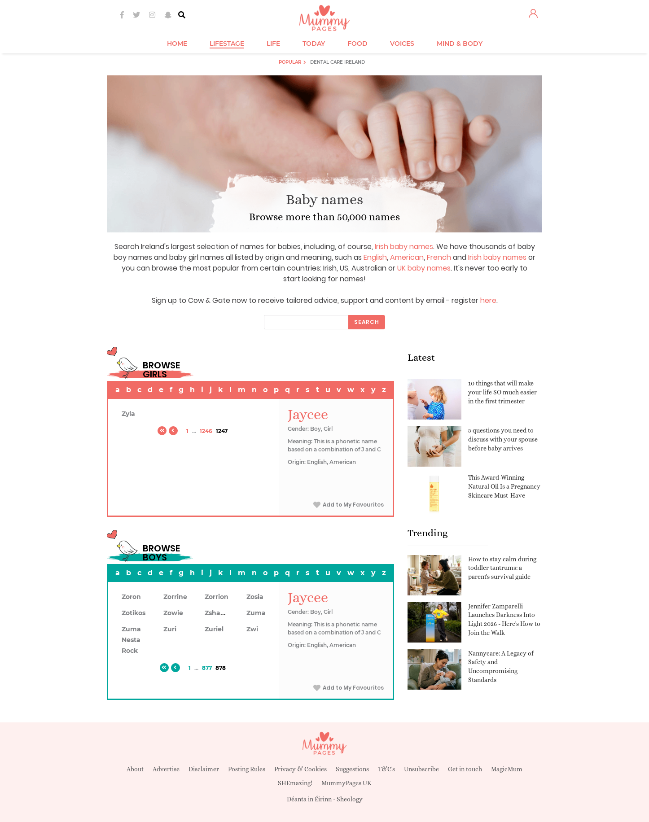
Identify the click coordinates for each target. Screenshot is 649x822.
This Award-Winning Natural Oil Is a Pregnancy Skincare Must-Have (504, 486)
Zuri (169, 629)
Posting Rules (246, 769)
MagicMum (506, 769)
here (488, 300)
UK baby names (424, 268)
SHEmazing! (295, 783)
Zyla (128, 414)
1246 (206, 431)
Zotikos (133, 613)
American (407, 257)
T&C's (386, 769)
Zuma (256, 613)
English (375, 257)
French (439, 257)
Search (366, 322)
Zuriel (214, 629)
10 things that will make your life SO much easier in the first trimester (502, 392)
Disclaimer (204, 769)
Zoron (131, 597)
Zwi (252, 629)
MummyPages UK (346, 783)
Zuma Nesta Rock (131, 640)
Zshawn (218, 613)
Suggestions (352, 769)
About (135, 769)
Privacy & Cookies (300, 769)
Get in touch (465, 769)
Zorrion (216, 597)
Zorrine (175, 597)
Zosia (254, 597)
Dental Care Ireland (337, 62)
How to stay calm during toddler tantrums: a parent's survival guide (502, 567)
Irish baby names (404, 246)
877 (207, 668)
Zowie (173, 613)
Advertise (166, 769)
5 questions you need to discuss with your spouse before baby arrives (503, 439)
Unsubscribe (421, 769)
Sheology (350, 799)
